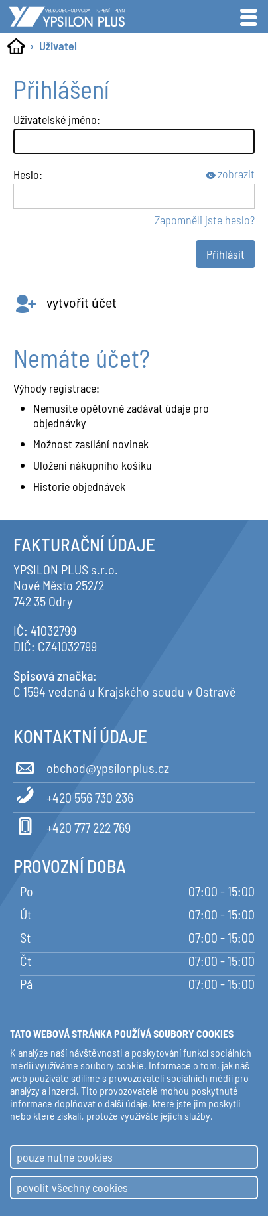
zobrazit (230, 174)
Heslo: (27, 174)
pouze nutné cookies (65, 1157)
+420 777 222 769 (72, 825)
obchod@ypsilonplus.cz (91, 765)
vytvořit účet (65, 301)
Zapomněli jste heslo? (205, 219)
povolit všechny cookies (72, 1187)
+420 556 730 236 (73, 795)
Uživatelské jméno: (56, 119)
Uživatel (58, 45)
